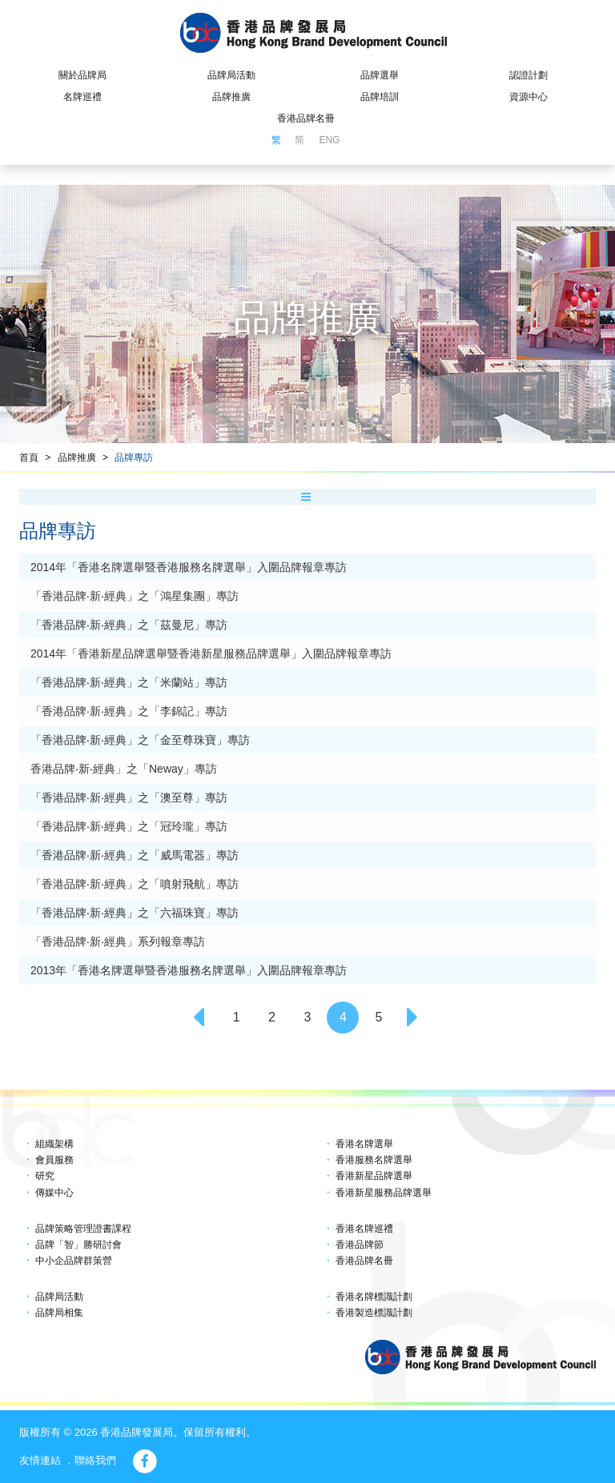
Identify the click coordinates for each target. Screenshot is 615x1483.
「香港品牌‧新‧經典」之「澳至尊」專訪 (128, 797)
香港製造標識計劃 (374, 1312)
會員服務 (54, 1159)
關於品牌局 (82, 75)
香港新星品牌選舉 (374, 1175)
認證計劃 (528, 75)
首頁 (28, 457)
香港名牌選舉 (364, 1143)
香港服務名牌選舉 (374, 1159)
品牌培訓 (379, 96)
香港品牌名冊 (306, 118)
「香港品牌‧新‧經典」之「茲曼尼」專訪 (128, 624)
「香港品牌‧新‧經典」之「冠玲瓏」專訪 (128, 826)
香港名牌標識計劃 (374, 1296)
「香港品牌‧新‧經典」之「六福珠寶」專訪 (134, 912)
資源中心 (528, 96)
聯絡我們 (95, 1460)
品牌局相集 (59, 1312)
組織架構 (54, 1143)
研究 (44, 1175)
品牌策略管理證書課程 (83, 1228)
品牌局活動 (231, 75)
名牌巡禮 (82, 96)
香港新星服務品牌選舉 (384, 1192)
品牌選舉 (379, 75)
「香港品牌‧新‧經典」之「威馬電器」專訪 (134, 855)
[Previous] (201, 1017)
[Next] (414, 1017)
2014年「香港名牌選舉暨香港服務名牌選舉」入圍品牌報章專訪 (188, 567)
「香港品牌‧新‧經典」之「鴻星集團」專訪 (134, 596)
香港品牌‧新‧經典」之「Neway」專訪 (123, 768)
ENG (329, 140)
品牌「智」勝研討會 (78, 1244)
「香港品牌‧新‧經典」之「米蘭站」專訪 (128, 682)
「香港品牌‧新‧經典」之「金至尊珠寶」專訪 (140, 740)
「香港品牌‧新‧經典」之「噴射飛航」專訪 (134, 883)
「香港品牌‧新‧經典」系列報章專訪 (117, 941)
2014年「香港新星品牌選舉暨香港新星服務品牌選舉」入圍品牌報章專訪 (211, 653)
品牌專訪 (134, 457)
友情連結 (40, 1460)
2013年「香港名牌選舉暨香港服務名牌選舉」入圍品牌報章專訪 (188, 970)
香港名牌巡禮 (364, 1228)
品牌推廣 (231, 96)
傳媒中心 (54, 1192)
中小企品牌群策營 (73, 1260)
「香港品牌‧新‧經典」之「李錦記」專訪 (128, 711)
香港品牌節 (360, 1244)
